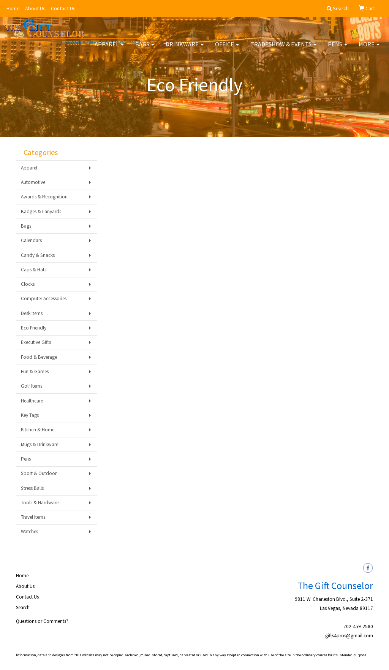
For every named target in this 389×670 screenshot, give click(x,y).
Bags (144, 49)
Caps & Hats (33, 269)
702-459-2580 (358, 626)
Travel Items (33, 517)
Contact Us (63, 8)
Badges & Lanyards (41, 211)
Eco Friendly (33, 328)
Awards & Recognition (44, 196)
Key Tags (30, 415)
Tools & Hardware (40, 502)
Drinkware (185, 49)
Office (227, 49)
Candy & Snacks (38, 255)
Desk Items (32, 313)
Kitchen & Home (37, 429)
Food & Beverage (39, 357)
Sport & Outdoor (39, 473)
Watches (29, 531)
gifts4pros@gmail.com (349, 635)
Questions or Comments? (42, 621)
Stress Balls (32, 488)
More (369, 49)
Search (23, 607)
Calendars (31, 240)
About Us (35, 8)
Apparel (109, 49)
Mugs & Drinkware (39, 444)
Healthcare (32, 401)
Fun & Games (35, 371)
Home (13, 8)
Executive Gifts (36, 342)
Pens (337, 49)
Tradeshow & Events (283, 49)
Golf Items (31, 386)
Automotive (33, 182)
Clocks (28, 284)
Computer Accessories (43, 298)
